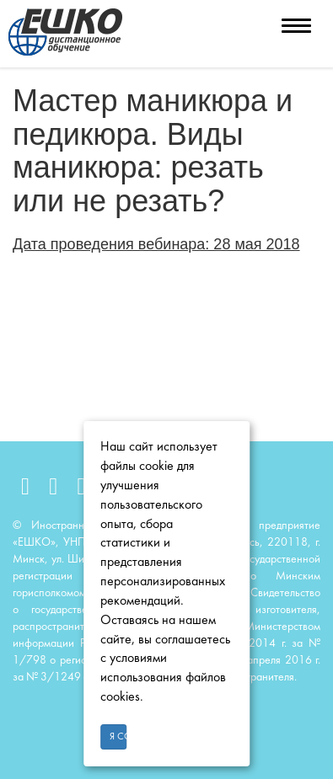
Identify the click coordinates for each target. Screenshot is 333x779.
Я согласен (118, 737)
